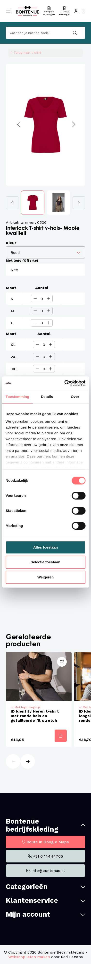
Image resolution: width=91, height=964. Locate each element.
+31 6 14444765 (48, 856)
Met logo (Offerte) (22, 260)
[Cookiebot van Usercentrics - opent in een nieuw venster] (64, 383)
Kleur (11, 243)
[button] (18, 125)
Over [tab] (75, 397)
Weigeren (45, 577)
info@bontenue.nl (48, 870)
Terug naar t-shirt (27, 52)
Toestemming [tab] (17, 397)
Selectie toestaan (45, 562)
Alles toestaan (45, 547)
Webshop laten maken (29, 957)
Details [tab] (47, 397)
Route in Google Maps (47, 842)
